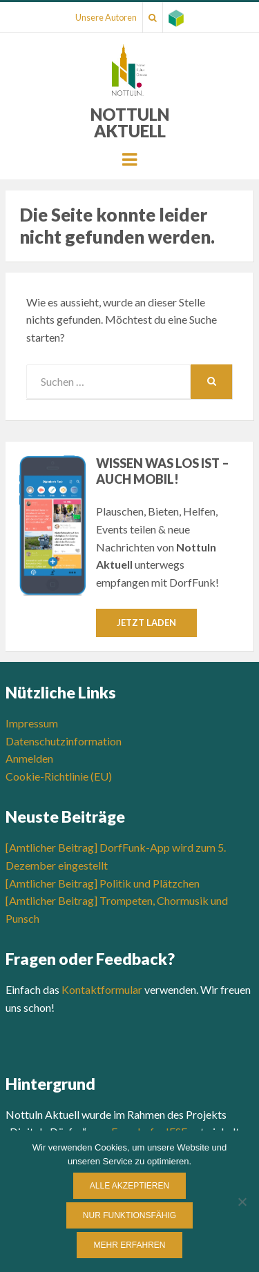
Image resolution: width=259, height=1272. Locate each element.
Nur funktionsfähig (129, 1215)
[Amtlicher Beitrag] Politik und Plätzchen (103, 883)
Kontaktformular (101, 989)
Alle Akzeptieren (129, 1186)
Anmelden (29, 758)
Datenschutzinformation (64, 740)
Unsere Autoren (106, 17)
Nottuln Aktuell (129, 122)
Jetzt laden (146, 622)
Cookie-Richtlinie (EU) (59, 776)
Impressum (32, 723)
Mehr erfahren (129, 1245)
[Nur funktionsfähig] (242, 1202)
